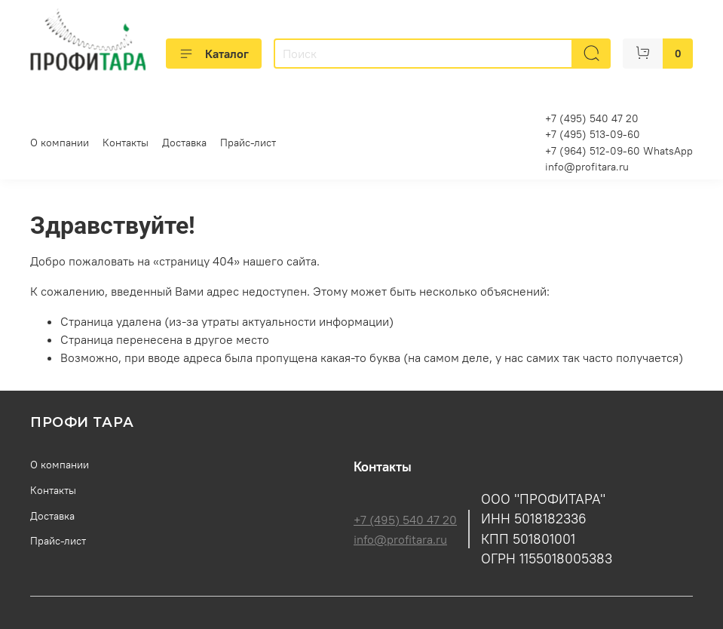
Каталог (214, 53)
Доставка (184, 142)
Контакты (126, 142)
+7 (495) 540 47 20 (405, 519)
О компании (59, 142)
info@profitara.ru (587, 166)
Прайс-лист (248, 142)
